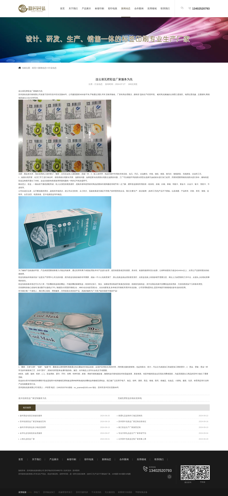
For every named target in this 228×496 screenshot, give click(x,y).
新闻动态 (125, 8)
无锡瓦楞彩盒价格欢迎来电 (130, 398)
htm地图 (122, 474)
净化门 (37, 492)
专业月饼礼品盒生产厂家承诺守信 (132, 433)
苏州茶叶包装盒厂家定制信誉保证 (132, 421)
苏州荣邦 (76, 471)
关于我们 (73, 8)
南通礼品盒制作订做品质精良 (130, 416)
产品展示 (86, 8)
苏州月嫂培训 (82, 492)
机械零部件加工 (66, 492)
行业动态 (53, 68)
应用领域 (152, 8)
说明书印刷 (64, 474)
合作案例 (138, 8)
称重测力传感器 (125, 492)
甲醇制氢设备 (141, 492)
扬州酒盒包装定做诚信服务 (31, 416)
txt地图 (128, 474)
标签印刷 (99, 8)
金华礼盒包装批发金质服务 (31, 433)
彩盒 (44, 474)
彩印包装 (112, 8)
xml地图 (115, 474)
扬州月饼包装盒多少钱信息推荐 (33, 427)
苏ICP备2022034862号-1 (54, 471)
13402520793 (199, 8)
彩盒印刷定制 (53, 474)
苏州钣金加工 (49, 492)
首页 (62, 8)
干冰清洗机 (96, 492)
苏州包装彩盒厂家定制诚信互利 (33, 421)
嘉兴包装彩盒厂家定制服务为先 (32, 398)
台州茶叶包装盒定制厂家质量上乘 (132, 439)
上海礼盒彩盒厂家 (27, 439)
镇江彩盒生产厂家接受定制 (129, 427)
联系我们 (165, 8)
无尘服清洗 (110, 492)
